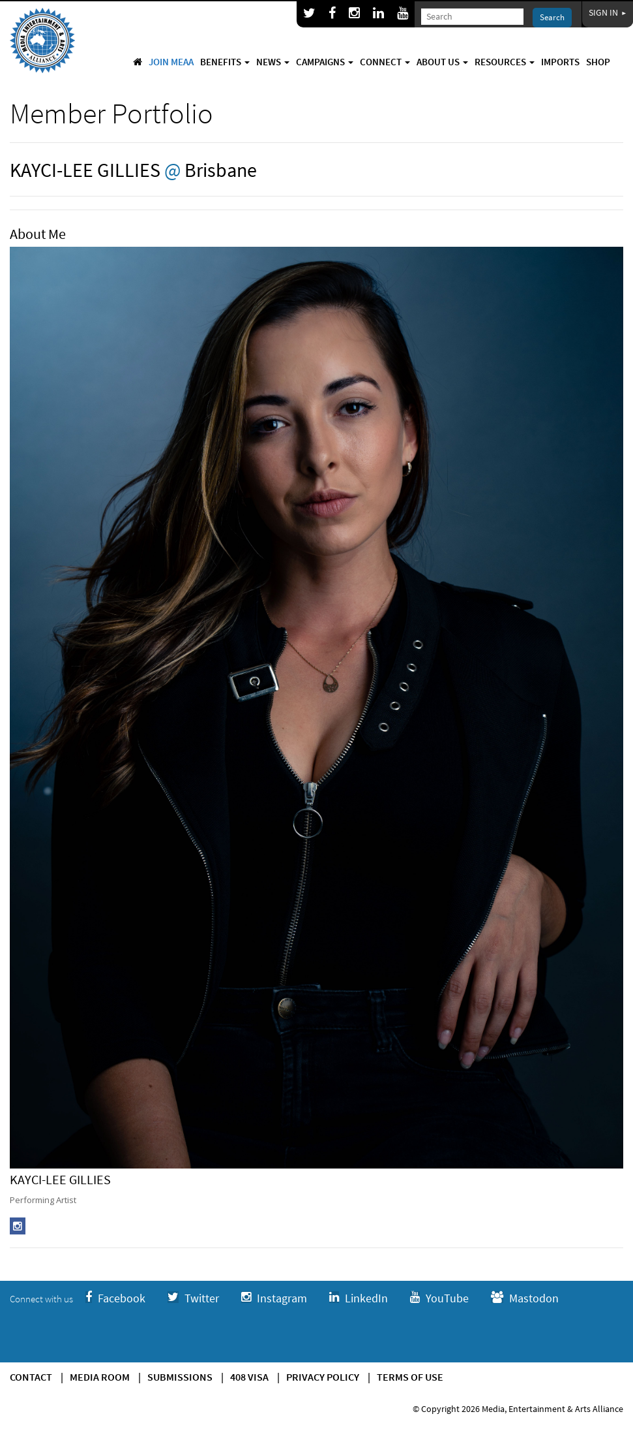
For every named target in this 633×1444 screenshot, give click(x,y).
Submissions (180, 1376)
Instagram (274, 1298)
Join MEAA (171, 61)
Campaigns (324, 61)
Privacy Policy (322, 1376)
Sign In (607, 12)
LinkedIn (358, 1298)
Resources (505, 61)
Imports (560, 61)
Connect (385, 61)
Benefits (225, 61)
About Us (442, 61)
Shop (598, 61)
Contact (31, 1376)
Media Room (100, 1376)
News (272, 61)
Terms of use (410, 1376)
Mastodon (525, 1298)
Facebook (115, 1298)
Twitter (193, 1298)
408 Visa (249, 1376)
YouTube (439, 1298)
